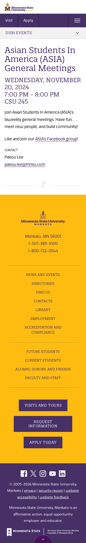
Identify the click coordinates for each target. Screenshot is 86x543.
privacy (30, 491)
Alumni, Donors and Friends (43, 369)
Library (43, 310)
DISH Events (42, 33)
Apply (28, 20)
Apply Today (43, 442)
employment (43, 318)
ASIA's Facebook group (56, 139)
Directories (43, 283)
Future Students (43, 351)
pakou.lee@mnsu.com (25, 164)
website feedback (54, 497)
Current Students (43, 360)
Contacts (43, 301)
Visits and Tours (43, 405)
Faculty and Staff (43, 378)
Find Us (43, 292)
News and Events (43, 275)
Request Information (43, 423)
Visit (9, 20)
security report (51, 491)
